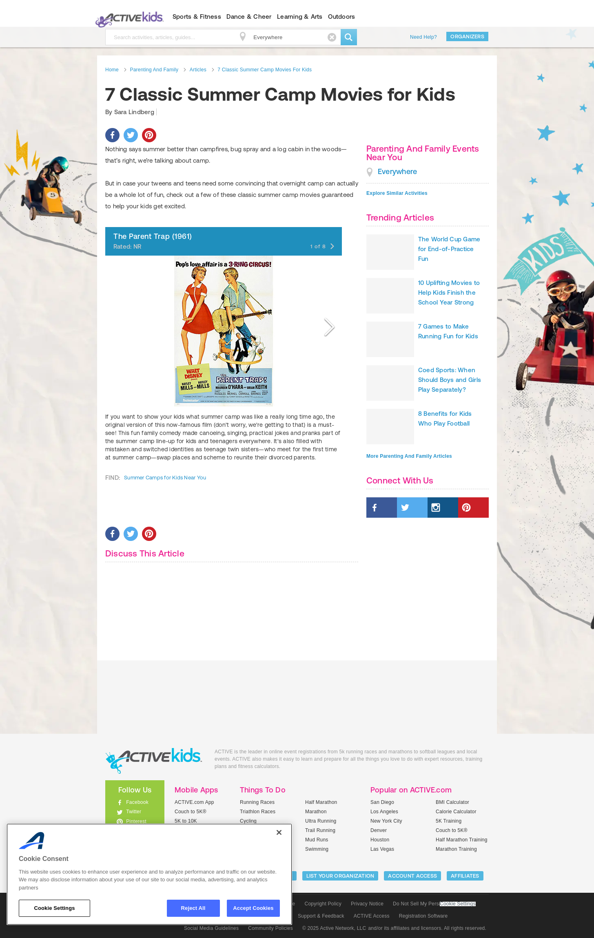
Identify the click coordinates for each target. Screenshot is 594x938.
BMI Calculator (452, 802)
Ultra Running (321, 821)
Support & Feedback (321, 916)
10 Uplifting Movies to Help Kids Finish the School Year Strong (449, 292)
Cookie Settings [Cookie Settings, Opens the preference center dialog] (54, 908)
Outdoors (341, 16)
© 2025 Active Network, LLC (334, 928)
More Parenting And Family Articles (409, 456)
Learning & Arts (300, 16)
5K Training (448, 821)
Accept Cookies (253, 908)
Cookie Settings (458, 904)
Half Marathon (321, 802)
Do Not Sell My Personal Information (434, 904)
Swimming (316, 849)
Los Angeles (384, 811)
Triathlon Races (257, 811)
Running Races (257, 802)
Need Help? (423, 37)
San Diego (382, 802)
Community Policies (270, 928)
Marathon (316, 811)
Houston (379, 840)
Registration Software (423, 916)
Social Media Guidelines (211, 928)
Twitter (133, 811)
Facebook (137, 802)
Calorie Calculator (456, 811)
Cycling (248, 821)
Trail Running (320, 830)
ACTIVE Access (372, 916)
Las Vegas (382, 849)
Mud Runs (316, 840)
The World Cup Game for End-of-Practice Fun (449, 249)
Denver (378, 830)
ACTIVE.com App (194, 802)
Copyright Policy (322, 904)
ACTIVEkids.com (128, 16)
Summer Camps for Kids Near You (165, 478)
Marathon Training (456, 849)
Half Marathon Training (462, 840)
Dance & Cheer (248, 16)
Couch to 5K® (190, 811)
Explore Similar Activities (397, 193)
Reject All (193, 908)
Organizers (467, 36)
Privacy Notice (367, 904)
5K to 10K (186, 821)
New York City (386, 821)
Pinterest (136, 821)
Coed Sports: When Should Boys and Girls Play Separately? (449, 379)
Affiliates (465, 876)
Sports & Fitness (197, 16)
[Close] (279, 832)
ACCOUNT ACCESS (412, 876)
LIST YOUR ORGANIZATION (340, 876)
